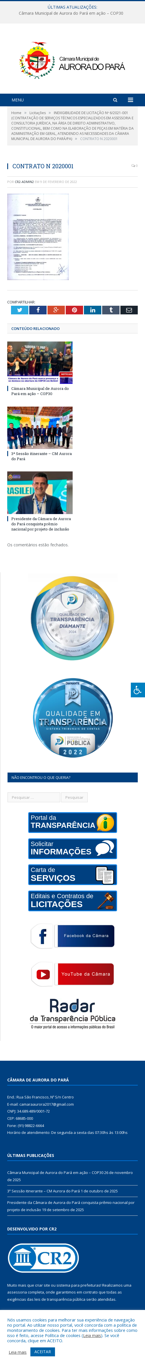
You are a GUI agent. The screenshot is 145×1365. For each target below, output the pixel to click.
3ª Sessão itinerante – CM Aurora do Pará (43, 1191)
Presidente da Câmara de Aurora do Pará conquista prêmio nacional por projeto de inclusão (41, 524)
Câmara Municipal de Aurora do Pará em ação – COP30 (71, 13)
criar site (42, 1285)
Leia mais (92, 1335)
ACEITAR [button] (42, 1351)
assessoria (17, 1292)
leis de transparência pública (59, 1299)
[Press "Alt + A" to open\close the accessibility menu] (138, 690)
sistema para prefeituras (78, 1285)
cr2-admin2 (24, 182)
